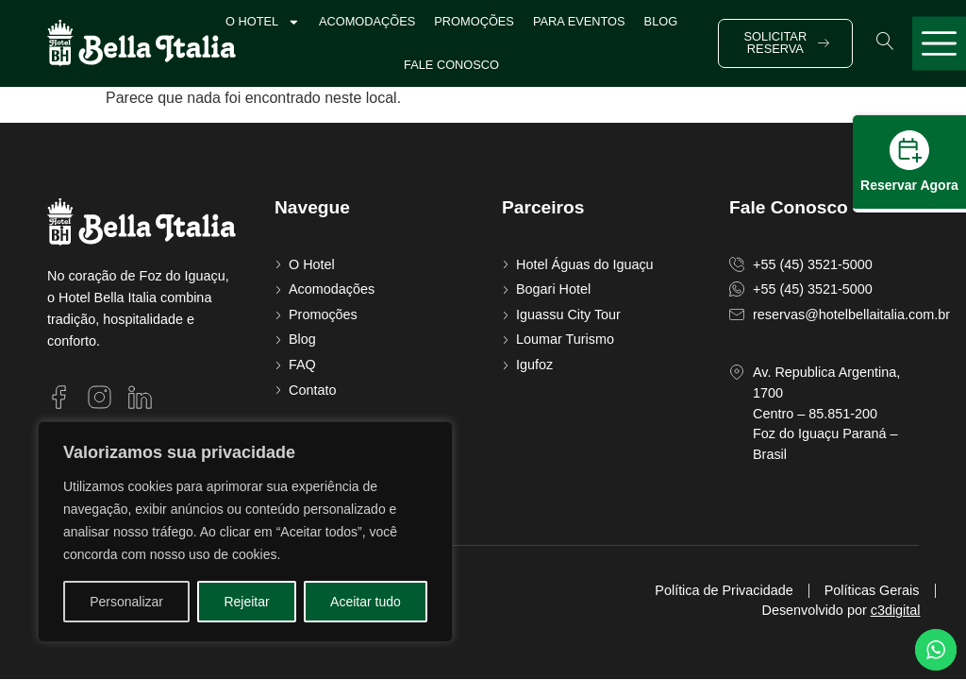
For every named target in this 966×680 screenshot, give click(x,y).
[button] (885, 41)
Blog (661, 21)
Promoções (474, 21)
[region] (245, 531)
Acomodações (367, 21)
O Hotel (262, 22)
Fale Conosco (451, 65)
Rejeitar (246, 601)
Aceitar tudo (365, 601)
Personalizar (126, 601)
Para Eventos (579, 21)
